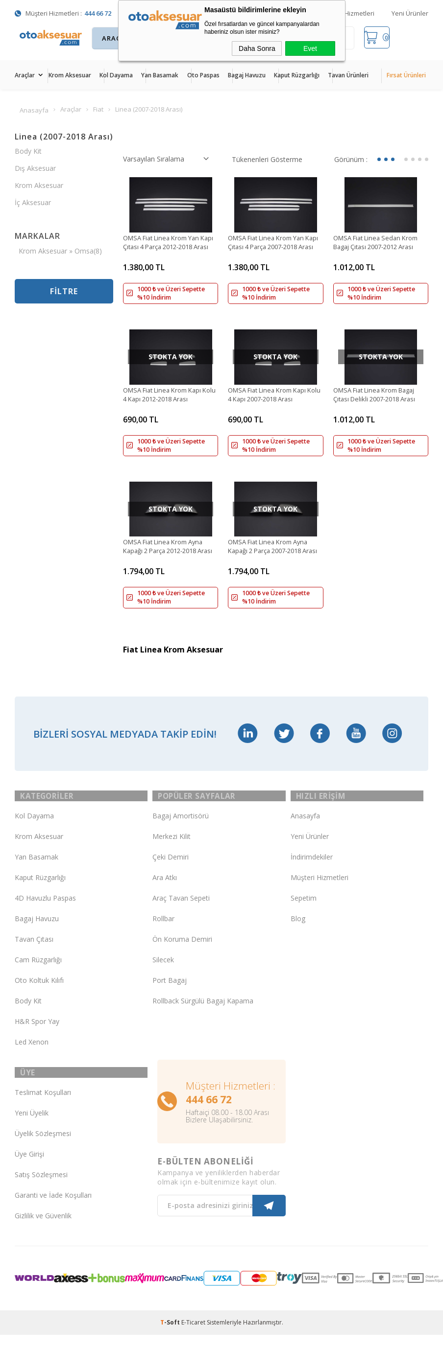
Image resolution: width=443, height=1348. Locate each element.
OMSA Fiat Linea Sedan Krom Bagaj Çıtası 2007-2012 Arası (380, 245)
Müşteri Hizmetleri (347, 13)
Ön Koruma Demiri (182, 952)
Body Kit (28, 154)
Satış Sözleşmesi (41, 1192)
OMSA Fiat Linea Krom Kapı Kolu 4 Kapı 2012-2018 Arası (167, 399)
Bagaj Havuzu (247, 75)
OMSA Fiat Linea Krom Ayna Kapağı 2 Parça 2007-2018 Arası (273, 553)
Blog (298, 931)
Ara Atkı (164, 890)
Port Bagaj (169, 993)
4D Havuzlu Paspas (45, 911)
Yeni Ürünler (410, 13)
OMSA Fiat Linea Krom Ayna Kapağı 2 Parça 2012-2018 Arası (168, 553)
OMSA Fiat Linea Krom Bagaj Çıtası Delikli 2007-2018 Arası (379, 399)
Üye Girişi (29, 1171)
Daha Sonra (257, 48)
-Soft (170, 1340)
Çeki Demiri (170, 870)
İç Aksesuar (33, 205)
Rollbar (163, 931)
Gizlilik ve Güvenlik (43, 1233)
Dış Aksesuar (35, 171)
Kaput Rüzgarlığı (297, 75)
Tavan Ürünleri (348, 75)
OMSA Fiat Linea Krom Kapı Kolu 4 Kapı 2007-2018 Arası (272, 399)
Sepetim (304, 911)
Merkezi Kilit (171, 849)
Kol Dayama (116, 75)
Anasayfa (305, 829)
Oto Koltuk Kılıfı (39, 993)
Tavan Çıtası (34, 952)
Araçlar (25, 75)
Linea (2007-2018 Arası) (64, 139)
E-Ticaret (193, 1340)
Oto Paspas (203, 75)
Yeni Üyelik (32, 1130)
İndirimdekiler (312, 870)
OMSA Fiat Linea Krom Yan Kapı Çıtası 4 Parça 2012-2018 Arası (170, 245)
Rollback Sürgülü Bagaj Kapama (202, 1014)
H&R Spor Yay (37, 1034)
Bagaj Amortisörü (180, 829)
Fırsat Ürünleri (406, 75)
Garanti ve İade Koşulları (53, 1212)
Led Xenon (32, 1055)
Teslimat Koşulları (43, 1110)
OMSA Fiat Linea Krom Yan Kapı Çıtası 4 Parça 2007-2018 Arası (275, 245)
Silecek (163, 972)
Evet (310, 48)
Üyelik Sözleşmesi (43, 1151)
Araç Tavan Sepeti (181, 911)
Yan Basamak (159, 75)
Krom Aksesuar (70, 75)
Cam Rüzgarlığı (38, 972)
